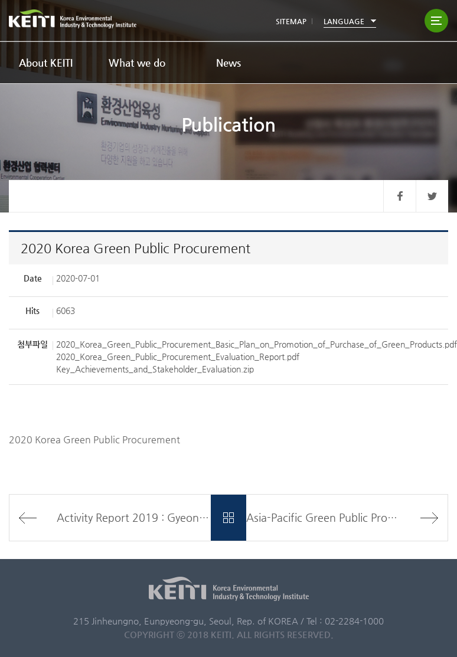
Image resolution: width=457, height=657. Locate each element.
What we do (137, 62)
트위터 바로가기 (432, 196)
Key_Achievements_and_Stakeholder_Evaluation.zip (155, 369)
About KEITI (46, 62)
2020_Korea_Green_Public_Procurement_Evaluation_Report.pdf (177, 356)
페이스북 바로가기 (399, 196)
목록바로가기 (228, 518)
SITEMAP (291, 21)
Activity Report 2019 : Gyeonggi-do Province (134, 517)
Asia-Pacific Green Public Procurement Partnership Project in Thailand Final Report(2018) (347, 517)
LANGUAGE (344, 21)
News (228, 62)
